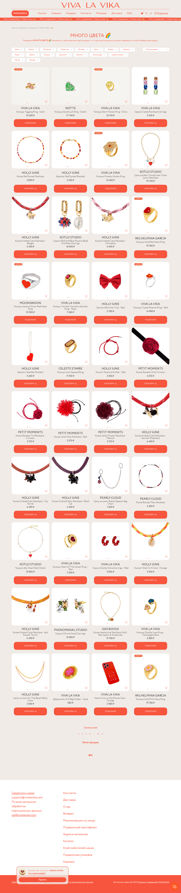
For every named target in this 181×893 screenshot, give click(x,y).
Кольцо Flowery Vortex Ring (110, 176)
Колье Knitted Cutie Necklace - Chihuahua (110, 242)
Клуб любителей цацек (78, 848)
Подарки (71, 13)
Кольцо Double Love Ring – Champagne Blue (150, 634)
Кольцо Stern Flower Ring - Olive (110, 112)
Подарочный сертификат (80, 827)
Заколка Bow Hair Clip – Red (110, 307)
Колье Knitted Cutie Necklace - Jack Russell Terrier (30, 634)
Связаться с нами (23, 793)
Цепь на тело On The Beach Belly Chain (30, 699)
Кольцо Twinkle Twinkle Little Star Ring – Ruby (70, 308)
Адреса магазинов (75, 834)
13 (98, 734)
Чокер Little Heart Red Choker (30, 568)
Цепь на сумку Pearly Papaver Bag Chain (110, 502)
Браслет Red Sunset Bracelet (70, 176)
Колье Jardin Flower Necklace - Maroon (110, 437)
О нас (67, 807)
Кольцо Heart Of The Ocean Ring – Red (70, 568)
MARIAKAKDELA (20, 13)
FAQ (129, 13)
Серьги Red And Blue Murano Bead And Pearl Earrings (70, 242)
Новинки (56, 13)
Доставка (116, 13)
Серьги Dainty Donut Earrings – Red (110, 568)
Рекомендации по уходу (79, 820)
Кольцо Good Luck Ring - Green (70, 112)
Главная (14, 28)
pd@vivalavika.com (24, 815)
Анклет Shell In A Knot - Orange (150, 568)
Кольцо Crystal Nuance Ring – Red (150, 307)
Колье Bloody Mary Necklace (150, 502)
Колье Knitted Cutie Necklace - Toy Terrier (30, 502)
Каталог (68, 841)
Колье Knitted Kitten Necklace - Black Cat (70, 502)
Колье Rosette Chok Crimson (150, 372)
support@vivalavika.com (27, 797)
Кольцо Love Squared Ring (70, 372)
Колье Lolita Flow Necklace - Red (70, 437)
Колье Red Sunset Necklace (30, 176)
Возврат (68, 814)
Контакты (86, 13)
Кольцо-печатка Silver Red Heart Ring (30, 308)
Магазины (101, 13)
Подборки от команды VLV (28, 28)
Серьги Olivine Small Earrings (70, 633)
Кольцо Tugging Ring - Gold (30, 112)
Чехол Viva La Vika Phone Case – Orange (110, 699)
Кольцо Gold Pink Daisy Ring (150, 699)
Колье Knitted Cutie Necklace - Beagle (30, 242)
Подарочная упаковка (77, 855)
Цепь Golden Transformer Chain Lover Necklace (150, 176)
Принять (43, 879)
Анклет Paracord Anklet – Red (110, 372)
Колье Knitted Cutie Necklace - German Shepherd (150, 437)
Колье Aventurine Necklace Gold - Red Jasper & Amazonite (110, 634)
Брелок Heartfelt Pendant (30, 372)
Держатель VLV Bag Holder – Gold (70, 699)
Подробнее (30, 123)
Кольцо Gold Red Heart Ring (150, 242)
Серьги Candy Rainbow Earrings (151, 112)
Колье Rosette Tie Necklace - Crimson (30, 437)
